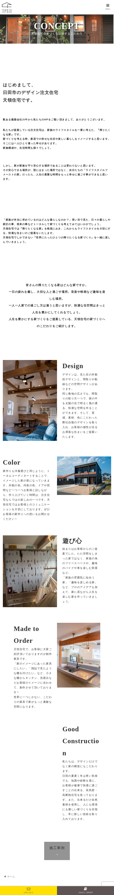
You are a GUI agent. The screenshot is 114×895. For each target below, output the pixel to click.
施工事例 (57, 851)
